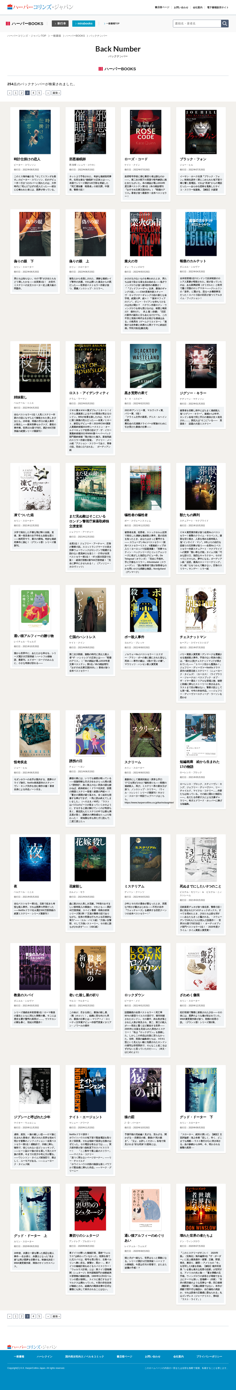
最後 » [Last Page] (56, 93)
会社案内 (197, 7)
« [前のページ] (9, 93)
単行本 (61, 23)
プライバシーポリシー (209, 1356)
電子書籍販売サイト (218, 7)
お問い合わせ (181, 7)
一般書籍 (56, 35)
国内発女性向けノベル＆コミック (84, 1356)
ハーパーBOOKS (75, 35)
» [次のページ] (48, 93)
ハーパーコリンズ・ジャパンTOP (26, 35)
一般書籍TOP (112, 23)
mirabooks (85, 23)
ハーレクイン (44, 1356)
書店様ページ (162, 7)
